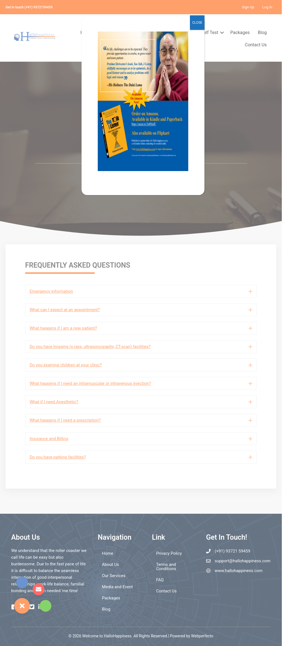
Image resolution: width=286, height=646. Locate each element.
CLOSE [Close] (197, 23)
